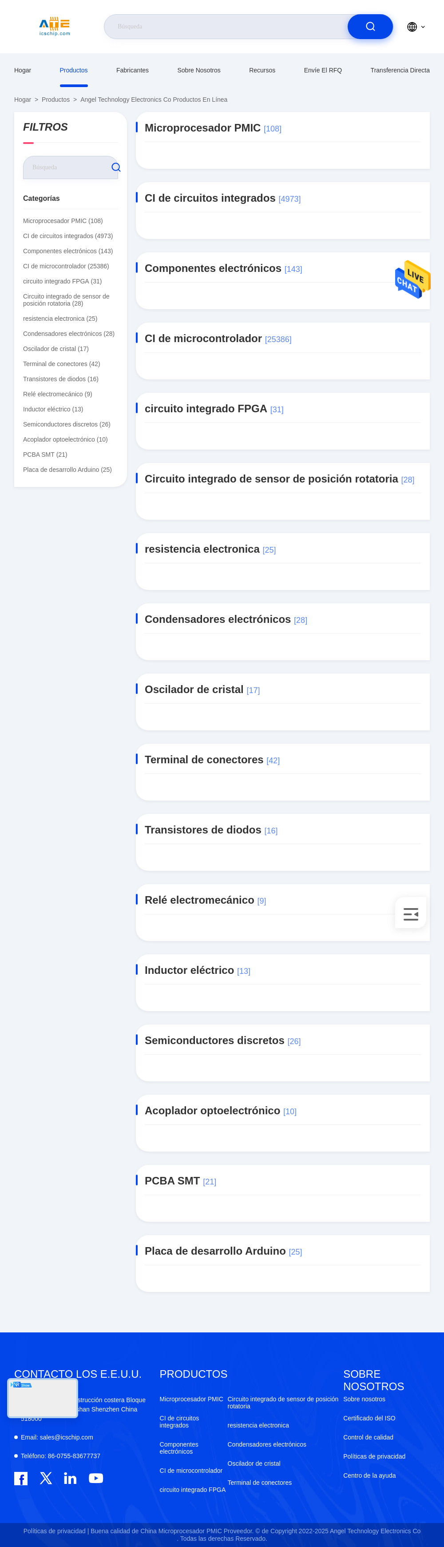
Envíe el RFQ (323, 70)
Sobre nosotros (198, 70)
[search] (370, 26)
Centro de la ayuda (369, 1475)
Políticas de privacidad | (56, 1531)
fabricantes (132, 70)
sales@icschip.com (57, 1437)
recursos (262, 70)
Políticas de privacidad (374, 1456)
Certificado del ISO (369, 1418)
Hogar (22, 70)
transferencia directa (400, 70)
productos (74, 70)
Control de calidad (368, 1437)
